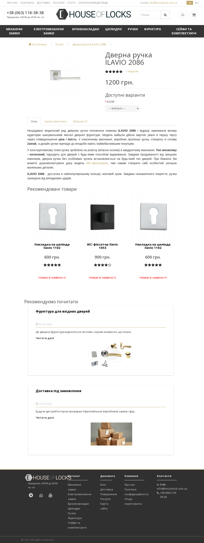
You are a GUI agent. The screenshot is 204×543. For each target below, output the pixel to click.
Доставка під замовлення (58, 391)
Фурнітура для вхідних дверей (63, 311)
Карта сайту (104, 506)
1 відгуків (132, 71)
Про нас (130, 484)
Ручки (133, 29)
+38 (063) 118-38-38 (25, 12)
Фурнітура (152, 29)
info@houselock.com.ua (172, 488)
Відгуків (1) (80, 121)
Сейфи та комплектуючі (184, 31)
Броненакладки (85, 29)
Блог (103, 484)
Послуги (105, 499)
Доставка (106, 489)
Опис (34, 121)
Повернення (108, 494)
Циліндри (113, 29)
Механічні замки (14, 31)
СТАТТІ (71, 3)
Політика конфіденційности (136, 492)
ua (190, 3)
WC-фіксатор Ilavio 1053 (102, 246)
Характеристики (55, 121)
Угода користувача (133, 501)
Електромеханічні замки (49, 31)
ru (196, 3)
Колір (111, 102)
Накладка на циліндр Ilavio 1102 (52, 246)
